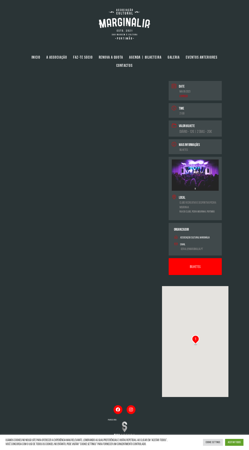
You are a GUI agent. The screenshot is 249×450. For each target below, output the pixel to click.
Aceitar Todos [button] (234, 442)
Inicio (35, 58)
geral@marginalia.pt (192, 249)
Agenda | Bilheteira (145, 58)
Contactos (124, 66)
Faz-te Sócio (83, 58)
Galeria (174, 58)
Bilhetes (184, 150)
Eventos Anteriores (202, 58)
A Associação (56, 58)
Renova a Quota (111, 58)
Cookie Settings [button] (213, 442)
